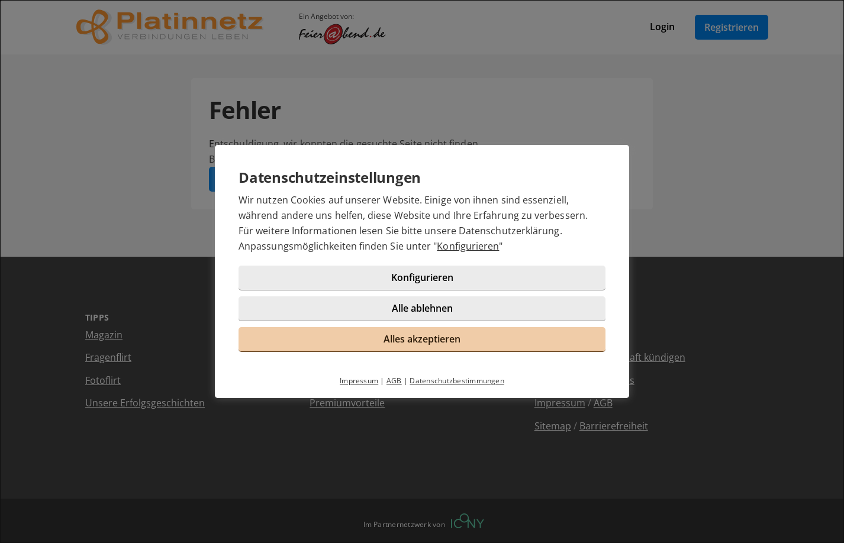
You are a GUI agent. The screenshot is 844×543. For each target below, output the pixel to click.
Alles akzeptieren (422, 338)
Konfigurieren (468, 246)
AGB (394, 381)
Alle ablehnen (422, 308)
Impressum (359, 381)
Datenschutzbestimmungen (457, 381)
